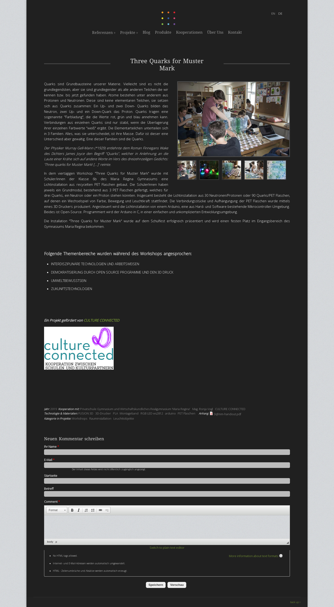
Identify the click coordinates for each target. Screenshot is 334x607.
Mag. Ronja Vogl (202, 409)
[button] (56, 510)
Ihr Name (51, 446)
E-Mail (49, 460)
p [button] (56, 541)
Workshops (79, 419)
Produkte (163, 32)
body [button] (50, 541)
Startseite (50, 475)
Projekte (129, 32)
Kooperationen (189, 32)
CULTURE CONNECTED (101, 320)
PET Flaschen (186, 413)
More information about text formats (253, 556)
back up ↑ (295, 602)
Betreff (49, 488)
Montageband (129, 413)
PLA (115, 413)
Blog (146, 32)
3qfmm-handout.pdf (227, 414)
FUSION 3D (85, 413)
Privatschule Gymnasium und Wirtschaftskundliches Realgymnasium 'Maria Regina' (135, 409)
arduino (170, 413)
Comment (52, 501)
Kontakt (235, 32)
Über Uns (215, 32)
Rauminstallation (100, 419)
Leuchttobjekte (123, 419)
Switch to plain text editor (167, 547)
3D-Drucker (103, 413)
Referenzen (104, 32)
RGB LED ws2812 (152, 413)
